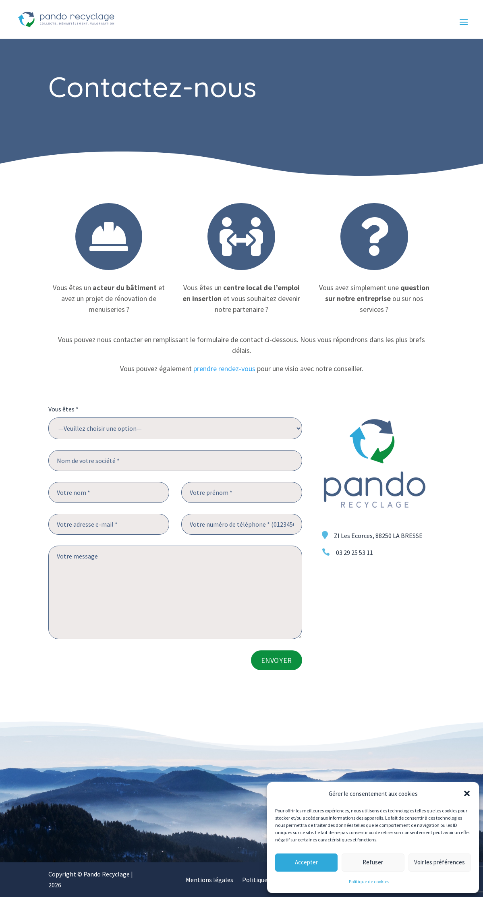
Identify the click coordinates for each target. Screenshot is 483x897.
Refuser (373, 862)
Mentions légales (209, 880)
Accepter (306, 862)
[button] (467, 793)
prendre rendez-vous (224, 368)
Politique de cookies (369, 881)
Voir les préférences (439, 862)
